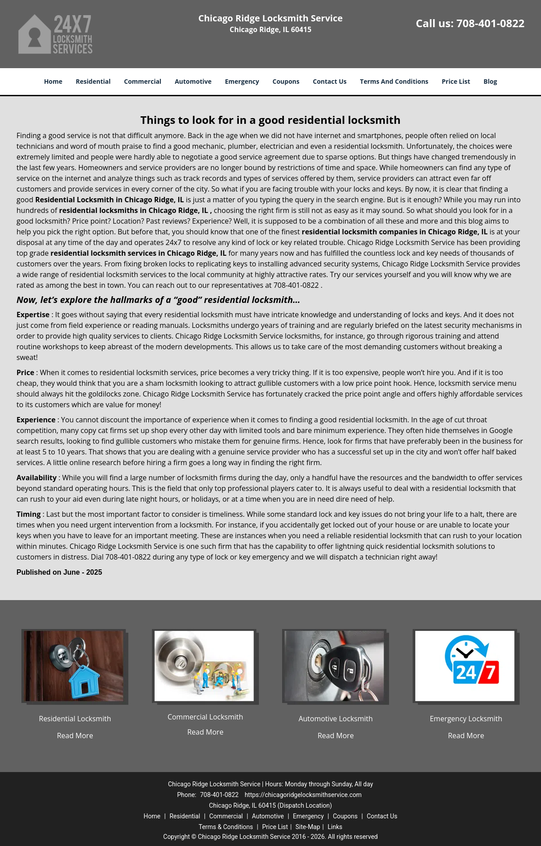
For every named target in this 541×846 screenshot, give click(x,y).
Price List (456, 81)
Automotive (193, 81)
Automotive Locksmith (336, 718)
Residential (93, 81)
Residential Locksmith (75, 718)
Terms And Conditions (394, 81)
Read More (75, 735)
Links (335, 826)
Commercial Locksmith (205, 717)
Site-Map (307, 826)
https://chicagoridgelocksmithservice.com (303, 794)
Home (53, 81)
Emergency (242, 81)
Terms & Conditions (226, 826)
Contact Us (330, 81)
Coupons (286, 81)
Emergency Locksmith (466, 718)
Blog (490, 81)
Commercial (142, 81)
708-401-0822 (490, 23)
